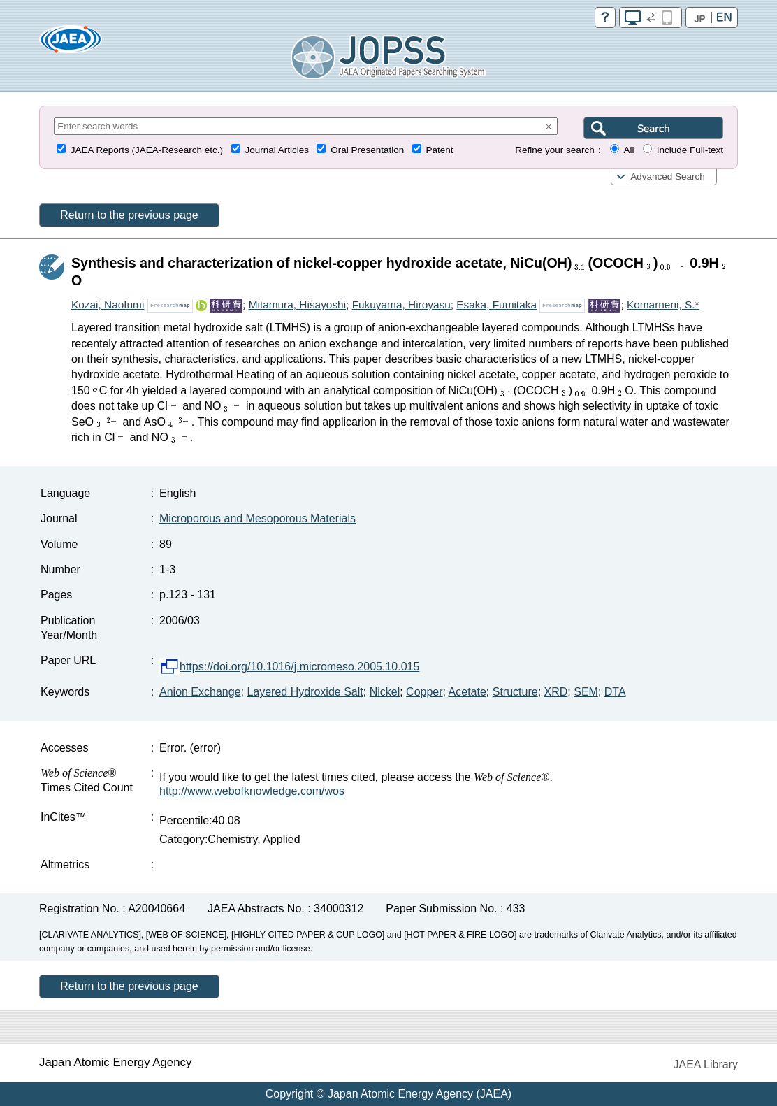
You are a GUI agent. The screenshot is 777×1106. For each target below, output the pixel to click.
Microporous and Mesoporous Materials (257, 518)
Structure (515, 692)
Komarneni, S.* (663, 304)
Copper (424, 692)
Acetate (467, 692)
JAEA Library (706, 1064)
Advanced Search (667, 176)
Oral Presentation (367, 150)
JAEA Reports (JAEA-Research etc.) (147, 150)
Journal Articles (277, 150)
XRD (556, 692)
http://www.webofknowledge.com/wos (251, 791)
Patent (439, 150)
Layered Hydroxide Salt (305, 692)
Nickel (385, 692)
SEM (586, 692)
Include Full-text (690, 150)
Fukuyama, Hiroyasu (401, 304)
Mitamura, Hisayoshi (297, 304)
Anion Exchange (200, 692)
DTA (615, 692)
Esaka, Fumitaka (496, 304)
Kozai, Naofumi (107, 304)
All (628, 150)
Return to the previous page (129, 215)
